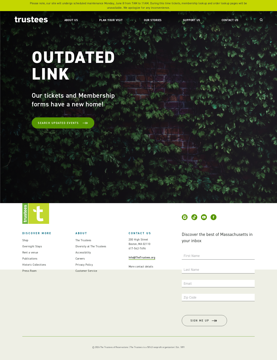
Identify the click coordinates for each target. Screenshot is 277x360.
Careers (80, 258)
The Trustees (83, 240)
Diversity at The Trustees (90, 246)
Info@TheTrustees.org (142, 257)
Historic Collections (34, 265)
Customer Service (86, 271)
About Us (71, 20)
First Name (192, 255)
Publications (29, 258)
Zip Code (190, 297)
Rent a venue (30, 252)
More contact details (141, 266)
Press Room (29, 271)
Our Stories (153, 20)
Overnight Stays (32, 246)
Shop (25, 240)
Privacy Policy (84, 265)
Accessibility (83, 252)
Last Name (191, 269)
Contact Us (230, 20)
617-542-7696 (137, 248)
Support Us (191, 20)
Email (188, 283)
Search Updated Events (63, 123)
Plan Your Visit (111, 20)
